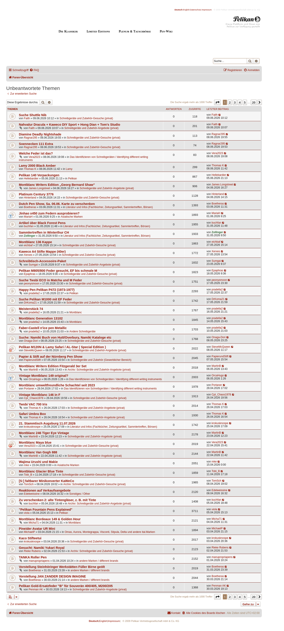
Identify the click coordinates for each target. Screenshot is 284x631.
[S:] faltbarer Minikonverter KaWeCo (46, 481)
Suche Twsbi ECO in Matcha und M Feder (50, 280)
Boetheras (30, 207)
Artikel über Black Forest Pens (42, 223)
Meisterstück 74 (31, 309)
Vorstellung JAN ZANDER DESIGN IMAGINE (52, 576)
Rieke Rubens (32, 551)
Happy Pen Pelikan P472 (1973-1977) (47, 290)
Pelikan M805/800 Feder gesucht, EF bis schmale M (58, 270)
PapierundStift (32, 359)
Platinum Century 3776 (36, 194)
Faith (27, 118)
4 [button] (240, 102)
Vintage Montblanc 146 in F (39, 395)
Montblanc (75, 312)
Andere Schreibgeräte (82, 331)
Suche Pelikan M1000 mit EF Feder (45, 299)
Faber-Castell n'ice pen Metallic (43, 328)
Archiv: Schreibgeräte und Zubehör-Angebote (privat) (99, 369)
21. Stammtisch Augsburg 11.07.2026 (47, 423)
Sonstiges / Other (79, 493)
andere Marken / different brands (98, 560)
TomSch (29, 484)
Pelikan (72, 178)
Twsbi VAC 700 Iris (33, 404)
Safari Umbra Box (32, 414)
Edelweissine (32, 493)
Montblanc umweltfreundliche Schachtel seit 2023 (57, 385)
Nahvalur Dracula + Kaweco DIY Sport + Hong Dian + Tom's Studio (69, 124)
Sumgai (33, 264)
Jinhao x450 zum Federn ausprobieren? (49, 213)
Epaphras (30, 274)
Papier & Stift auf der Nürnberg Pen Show (50, 356)
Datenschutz (195, 10)
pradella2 (34, 293)
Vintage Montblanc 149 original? (43, 375)
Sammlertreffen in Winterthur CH (44, 232)
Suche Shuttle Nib (32, 115)
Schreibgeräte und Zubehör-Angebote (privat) (91, 128)
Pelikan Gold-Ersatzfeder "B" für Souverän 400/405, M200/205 (66, 586)
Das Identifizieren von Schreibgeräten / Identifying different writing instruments (115, 379)
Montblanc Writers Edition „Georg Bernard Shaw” (57, 185)
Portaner (29, 388)
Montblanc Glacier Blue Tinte (41, 471)
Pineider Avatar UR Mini (37, 528)
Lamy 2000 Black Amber (37, 165)
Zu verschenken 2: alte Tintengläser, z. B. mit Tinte (57, 500)
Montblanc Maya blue (35, 442)
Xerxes (28, 254)
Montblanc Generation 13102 (41, 318)
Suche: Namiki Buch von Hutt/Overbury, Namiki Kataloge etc (65, 337)
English (186, 10)
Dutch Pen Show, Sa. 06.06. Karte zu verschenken (57, 204)
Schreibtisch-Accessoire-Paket (42, 261)
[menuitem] (34, 70)
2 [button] (230, 102)
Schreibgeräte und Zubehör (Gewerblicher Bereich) (101, 359)
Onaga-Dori (31, 340)
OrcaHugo (35, 379)
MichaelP (29, 532)
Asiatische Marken (72, 216)
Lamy (69, 169)
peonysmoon (31, 283)
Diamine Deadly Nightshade (40, 134)
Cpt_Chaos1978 (33, 398)
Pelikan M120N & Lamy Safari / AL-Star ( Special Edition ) (62, 347)
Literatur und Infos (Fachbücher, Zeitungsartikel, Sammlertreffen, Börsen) (109, 207)
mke (26, 465)
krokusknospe (32, 426)
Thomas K (30, 169)
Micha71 (34, 522)
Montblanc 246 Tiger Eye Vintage (44, 433)
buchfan (29, 226)
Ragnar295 (30, 137)
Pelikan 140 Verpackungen (39, 175)
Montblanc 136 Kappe (35, 242)
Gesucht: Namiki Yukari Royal (41, 548)
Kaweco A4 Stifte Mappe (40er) (42, 251)
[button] (217, 102)
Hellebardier (31, 178)
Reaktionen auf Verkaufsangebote (45, 490)
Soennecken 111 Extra (36, 144)
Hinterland (30, 197)
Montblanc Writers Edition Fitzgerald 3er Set (53, 366)
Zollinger (29, 235)
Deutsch (179, 10)
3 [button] (235, 102)
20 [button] (253, 102)
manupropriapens (39, 560)
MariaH (28, 216)
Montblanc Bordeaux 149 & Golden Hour (50, 519)
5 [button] (245, 102)
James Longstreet (39, 188)
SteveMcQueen (33, 350)
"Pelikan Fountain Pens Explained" (45, 509)
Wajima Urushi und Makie (38, 462)
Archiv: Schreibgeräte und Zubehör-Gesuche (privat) (94, 484)
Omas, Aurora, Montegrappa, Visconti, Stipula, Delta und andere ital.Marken (110, 532)
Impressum (207, 10)
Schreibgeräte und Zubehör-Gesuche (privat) (86, 118)
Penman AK (36, 589)
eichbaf (28, 245)
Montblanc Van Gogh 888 (38, 452)
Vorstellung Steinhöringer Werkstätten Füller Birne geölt (62, 567)
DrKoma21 (30, 302)
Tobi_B (28, 474)
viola (27, 512)
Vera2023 (34, 157)
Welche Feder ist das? (36, 153)
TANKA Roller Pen (33, 557)
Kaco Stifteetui (30, 538)
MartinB (33, 369)
